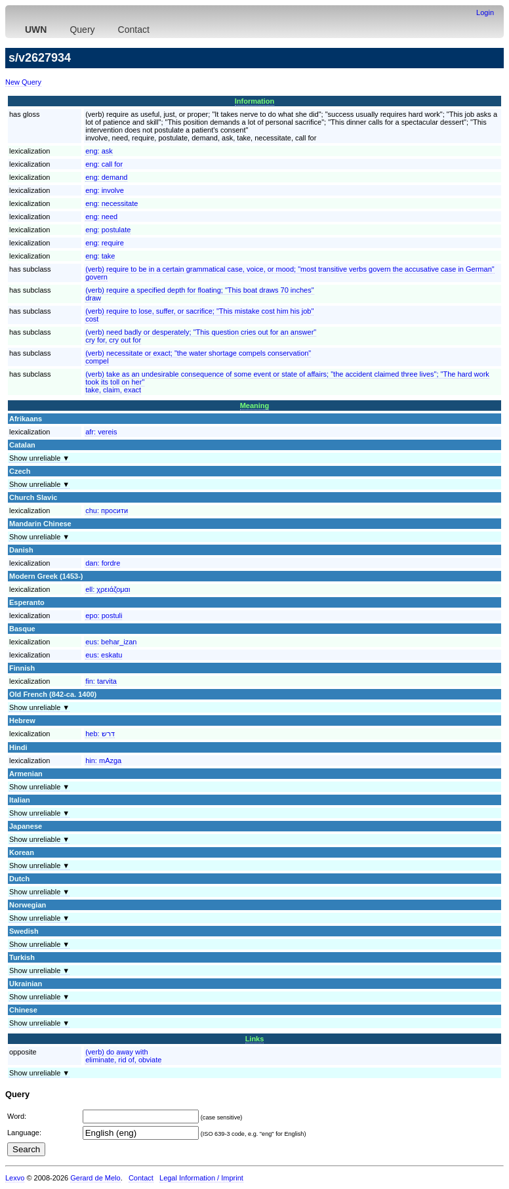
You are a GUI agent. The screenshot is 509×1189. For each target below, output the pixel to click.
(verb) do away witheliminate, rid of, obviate (123, 1056)
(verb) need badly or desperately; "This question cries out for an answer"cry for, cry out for (200, 336)
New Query (23, 82)
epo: (103, 615)
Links (254, 1039)
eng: (99, 151)
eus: (110, 642)
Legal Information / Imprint (201, 1178)
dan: (102, 563)
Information (255, 101)
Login (485, 12)
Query (82, 29)
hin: (103, 760)
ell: (107, 589)
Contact (134, 29)
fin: (101, 681)
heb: (99, 734)
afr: (101, 432)
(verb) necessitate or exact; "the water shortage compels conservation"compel (198, 357)
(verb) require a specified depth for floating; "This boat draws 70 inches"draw (199, 294)
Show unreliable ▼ (39, 458)
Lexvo (14, 1178)
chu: (106, 510)
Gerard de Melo (95, 1178)
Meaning (255, 405)
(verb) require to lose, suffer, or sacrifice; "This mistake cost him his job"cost (199, 315)
